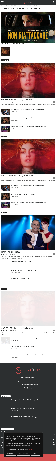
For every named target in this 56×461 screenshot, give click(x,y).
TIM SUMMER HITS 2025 (10, 252)
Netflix (2, 447)
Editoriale (3, 445)
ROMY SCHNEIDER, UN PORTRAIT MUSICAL (23, 270)
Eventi (2, 442)
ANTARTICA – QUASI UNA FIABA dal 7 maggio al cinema (27, 109)
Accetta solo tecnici (23, 453)
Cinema (3, 437)
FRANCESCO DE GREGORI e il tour (21, 279)
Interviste (3, 434)
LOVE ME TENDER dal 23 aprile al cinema (23, 118)
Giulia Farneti (4, 102)
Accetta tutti (35, 453)
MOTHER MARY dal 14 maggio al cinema (17, 99)
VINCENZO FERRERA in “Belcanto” (21, 262)
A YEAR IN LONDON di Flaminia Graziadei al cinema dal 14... (29, 126)
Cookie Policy (32, 449)
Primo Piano (4, 431)
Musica (3, 439)
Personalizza (10, 453)
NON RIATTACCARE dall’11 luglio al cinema (13, 5)
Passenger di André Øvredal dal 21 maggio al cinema (26, 400)
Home (2, 5)
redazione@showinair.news (31, 384)
